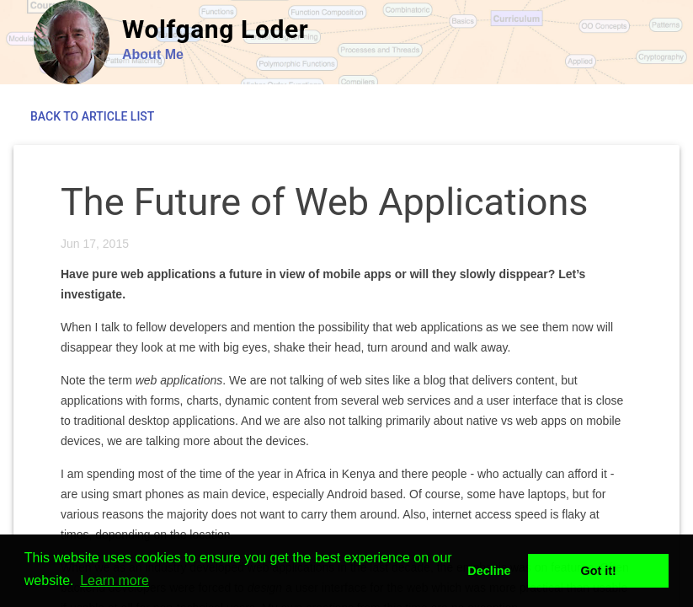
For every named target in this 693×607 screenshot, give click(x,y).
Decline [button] (488, 570)
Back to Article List (92, 116)
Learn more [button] (114, 580)
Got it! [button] (598, 570)
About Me (153, 54)
